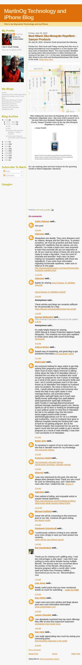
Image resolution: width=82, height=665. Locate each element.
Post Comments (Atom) (49, 659)
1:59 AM (38, 628)
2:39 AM (38, 469)
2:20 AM (38, 611)
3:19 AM (38, 313)
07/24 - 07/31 (11, 124)
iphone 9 (69, 484)
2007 (6, 158)
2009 (6, 153)
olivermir (39, 472)
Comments (8, 176)
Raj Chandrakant (43, 548)
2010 (6, 151)
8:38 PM (38, 322)
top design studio (42, 520)
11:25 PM (38, 275)
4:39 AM (38, 230)
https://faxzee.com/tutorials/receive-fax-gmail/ (55, 309)
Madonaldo (40, 362)
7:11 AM (38, 358)
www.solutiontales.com (45, 607)
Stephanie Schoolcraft (46, 528)
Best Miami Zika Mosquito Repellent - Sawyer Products (14, 132)
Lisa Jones (40, 583)
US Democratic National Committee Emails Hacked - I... (16, 137)
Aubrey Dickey (42, 347)
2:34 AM (38, 594)
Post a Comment (35, 650)
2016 (6, 120)
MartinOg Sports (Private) (11, 102)
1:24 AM (38, 544)
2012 (6, 146)
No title (8, 126)
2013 (6, 144)
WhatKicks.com (7, 109)
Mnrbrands (40, 339)
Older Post (75, 654)
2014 (6, 142)
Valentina (39, 492)
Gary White (40, 598)
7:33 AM (38, 579)
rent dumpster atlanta (44, 450)
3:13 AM (38, 454)
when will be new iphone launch (49, 539)
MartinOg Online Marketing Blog (14, 94)
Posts (6, 171)
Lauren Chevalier (43, 615)
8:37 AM (38, 437)
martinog (18, 34)
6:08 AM (38, 645)
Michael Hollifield (43, 511)
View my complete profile (12, 50)
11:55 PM (38, 508)
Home (54, 654)
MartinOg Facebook (9, 104)
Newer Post (33, 654)
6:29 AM (38, 296)
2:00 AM (38, 488)
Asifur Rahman (42, 221)
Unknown (39, 234)
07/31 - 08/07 (11, 122)
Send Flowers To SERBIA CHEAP (50, 292)
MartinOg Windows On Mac (12, 100)
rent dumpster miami (64, 354)
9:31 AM (38, 343)
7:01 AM (38, 525)
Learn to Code (72, 590)
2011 (6, 149)
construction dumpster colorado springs (53, 464)
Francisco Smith (43, 458)
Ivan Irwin (39, 632)
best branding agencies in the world (51, 641)
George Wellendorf (44, 317)
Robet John (40, 441)
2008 (6, 155)
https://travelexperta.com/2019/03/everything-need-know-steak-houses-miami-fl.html (55, 502)
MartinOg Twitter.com (10, 105)
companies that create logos (48, 624)
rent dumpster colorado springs (49, 462)
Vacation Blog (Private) (10, 107)
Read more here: (46, 59)
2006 (6, 160)
